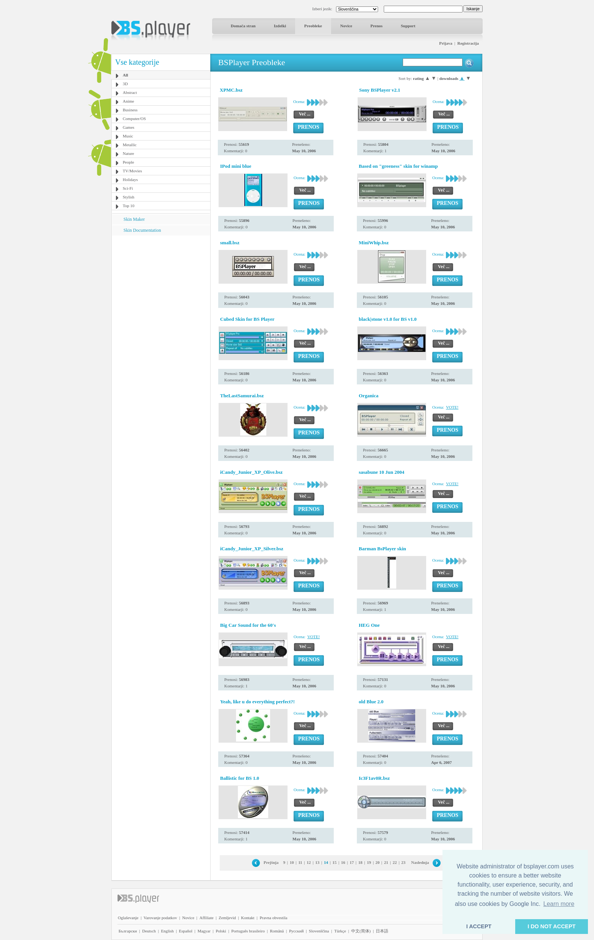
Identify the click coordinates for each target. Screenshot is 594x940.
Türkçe (340, 931)
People (128, 162)
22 (395, 862)
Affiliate (207, 917)
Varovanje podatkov (160, 917)
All (125, 75)
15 (335, 862)
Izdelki (280, 25)
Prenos (376, 25)
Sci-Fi (128, 188)
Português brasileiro (248, 931)
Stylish (128, 197)
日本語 (382, 931)
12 (308, 862)
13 (317, 862)
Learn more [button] (558, 904)
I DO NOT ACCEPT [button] (552, 926)
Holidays (130, 179)
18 (360, 862)
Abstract (130, 92)
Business (130, 110)
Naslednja (420, 862)
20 (377, 862)
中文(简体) (360, 931)
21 (386, 862)
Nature (128, 153)
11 (300, 862)
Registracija (468, 43)
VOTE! (452, 407)
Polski (221, 931)
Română (277, 931)
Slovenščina (319, 931)
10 (292, 862)
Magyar (203, 931)
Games (128, 127)
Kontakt (247, 917)
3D (125, 83)
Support (408, 25)
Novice (346, 25)
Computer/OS (134, 118)
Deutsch (149, 931)
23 (403, 862)
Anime (128, 101)
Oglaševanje (128, 917)
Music (128, 136)
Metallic (130, 144)
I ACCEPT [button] (479, 926)
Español (185, 931)
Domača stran (243, 25)
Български (128, 931)
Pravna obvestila (273, 917)
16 (343, 862)
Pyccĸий (296, 931)
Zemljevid (227, 917)
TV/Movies (132, 171)
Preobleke (313, 25)
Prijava (445, 43)
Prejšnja (271, 862)
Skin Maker (134, 219)
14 (326, 862)
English (167, 931)
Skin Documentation (142, 230)
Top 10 (128, 205)
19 (369, 862)
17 (352, 862)
